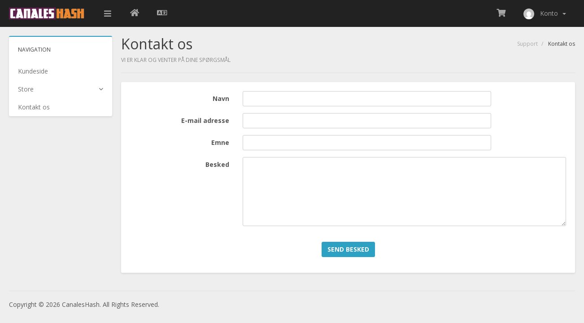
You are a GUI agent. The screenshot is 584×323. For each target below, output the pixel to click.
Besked (217, 164)
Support (527, 44)
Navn (221, 98)
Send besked (348, 249)
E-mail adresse (205, 120)
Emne (220, 142)
